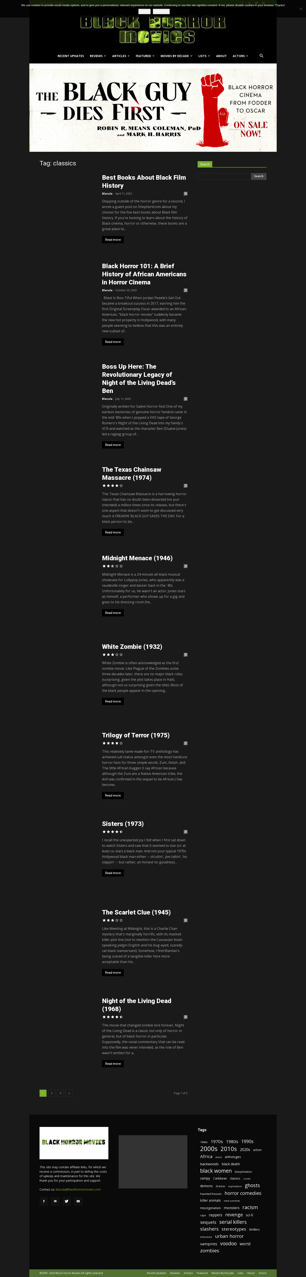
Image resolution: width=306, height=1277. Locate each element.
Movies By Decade (176, 56)
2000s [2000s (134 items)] (209, 1149)
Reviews (98, 56)
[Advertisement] (153, 1161)
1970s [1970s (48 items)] (217, 1141)
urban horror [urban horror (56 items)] (229, 1236)
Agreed (144, 11)
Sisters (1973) (123, 823)
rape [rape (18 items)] (203, 1215)
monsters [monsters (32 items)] (231, 1207)
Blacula (107, 193)
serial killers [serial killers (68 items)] (233, 1222)
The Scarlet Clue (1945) (136, 912)
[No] (301, 9)
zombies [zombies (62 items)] (209, 1250)
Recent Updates (71, 56)
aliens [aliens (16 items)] (218, 1157)
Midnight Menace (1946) (137, 558)
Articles (121, 56)
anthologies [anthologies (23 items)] (233, 1157)
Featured (145, 56)
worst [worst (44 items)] (245, 1243)
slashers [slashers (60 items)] (209, 1229)
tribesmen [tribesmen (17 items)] (206, 1236)
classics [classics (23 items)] (235, 1178)
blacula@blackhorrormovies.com (78, 1189)
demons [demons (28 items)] (206, 1186)
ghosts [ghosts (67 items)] (252, 1185)
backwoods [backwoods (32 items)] (209, 1164)
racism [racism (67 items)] (250, 1207)
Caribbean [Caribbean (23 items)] (220, 1178)
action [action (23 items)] (257, 1150)
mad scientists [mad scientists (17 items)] (232, 1200)
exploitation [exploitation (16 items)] (235, 1186)
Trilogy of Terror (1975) (136, 735)
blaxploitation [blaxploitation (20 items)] (243, 1172)
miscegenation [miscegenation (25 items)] (210, 1208)
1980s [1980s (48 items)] (232, 1141)
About (221, 56)
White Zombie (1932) (132, 646)
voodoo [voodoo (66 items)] (228, 1243)
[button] (261, 56)
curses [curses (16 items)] (246, 1178)
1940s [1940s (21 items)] (204, 1142)
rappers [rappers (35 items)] (215, 1215)
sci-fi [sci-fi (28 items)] (249, 1215)
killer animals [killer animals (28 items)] (210, 1200)
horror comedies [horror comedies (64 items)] (243, 1193)
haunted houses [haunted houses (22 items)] (211, 1194)
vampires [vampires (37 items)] (208, 1244)
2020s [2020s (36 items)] (245, 1149)
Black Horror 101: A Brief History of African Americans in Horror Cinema (144, 274)
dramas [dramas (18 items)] (220, 1186)
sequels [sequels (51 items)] (208, 1222)
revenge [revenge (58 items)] (234, 1214)
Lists (204, 56)
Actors (240, 56)
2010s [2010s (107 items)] (229, 1149)
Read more (113, 239)
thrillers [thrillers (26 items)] (254, 1229)
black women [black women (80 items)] (216, 1170)
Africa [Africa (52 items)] (206, 1156)
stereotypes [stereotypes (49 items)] (234, 1229)
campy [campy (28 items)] (205, 1178)
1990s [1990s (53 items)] (247, 1141)
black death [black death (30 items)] (231, 1164)
